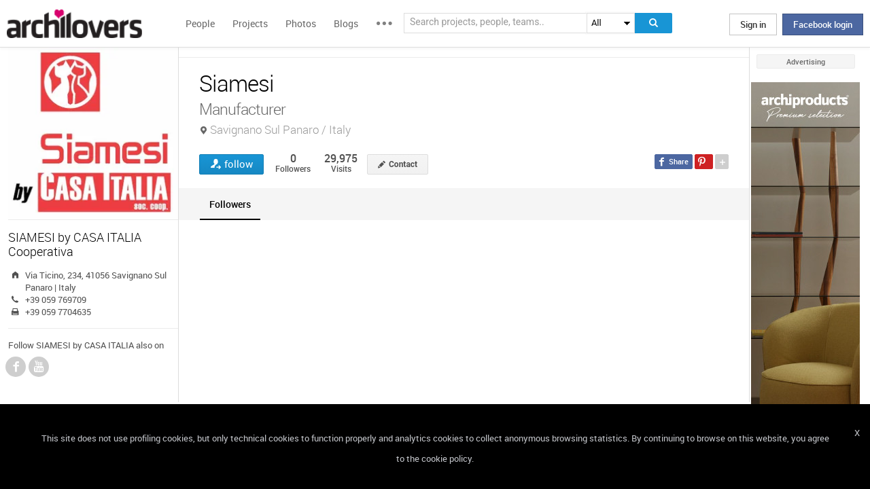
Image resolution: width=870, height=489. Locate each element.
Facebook (15, 367)
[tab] (230, 204)
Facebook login (822, 24)
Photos (300, 23)
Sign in (753, 24)
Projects (250, 23)
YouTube (39, 367)
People (200, 23)
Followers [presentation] (230, 204)
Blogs (346, 23)
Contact (403, 164)
